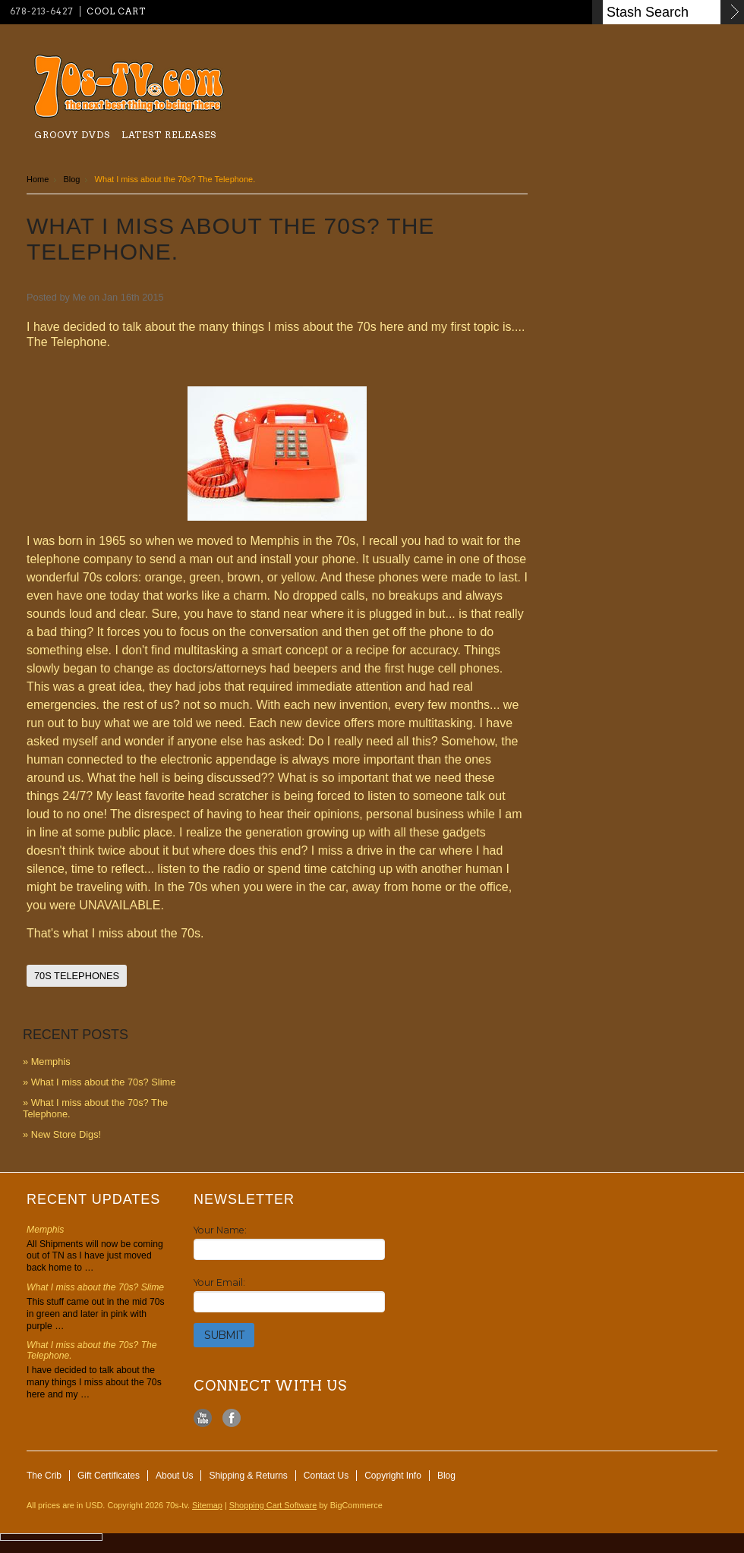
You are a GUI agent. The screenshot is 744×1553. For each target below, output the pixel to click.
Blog (71, 179)
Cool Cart (116, 11)
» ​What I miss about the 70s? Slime (99, 1082)
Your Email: (219, 1282)
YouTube (203, 1418)
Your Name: (220, 1230)
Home (38, 179)
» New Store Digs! (62, 1134)
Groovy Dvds (72, 134)
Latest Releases (168, 134)
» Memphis (47, 1061)
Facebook (231, 1418)
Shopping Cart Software (273, 1505)
